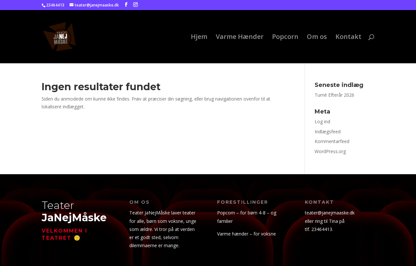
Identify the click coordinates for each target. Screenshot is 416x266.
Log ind (322, 121)
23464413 (321, 229)
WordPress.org (330, 151)
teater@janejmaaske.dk (330, 213)
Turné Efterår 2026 (334, 95)
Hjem (199, 37)
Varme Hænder (240, 37)
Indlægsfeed (328, 131)
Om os (317, 37)
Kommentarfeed (332, 141)
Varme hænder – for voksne (246, 234)
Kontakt (348, 37)
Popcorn (285, 37)
